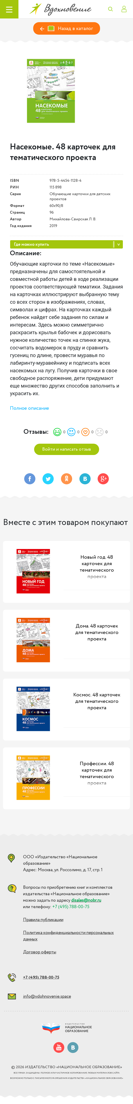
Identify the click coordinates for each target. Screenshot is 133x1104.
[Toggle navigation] (9, 9)
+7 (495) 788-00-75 (41, 977)
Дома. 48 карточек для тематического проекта (96, 633)
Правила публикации (43, 920)
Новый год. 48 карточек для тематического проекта (97, 567)
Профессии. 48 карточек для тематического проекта (97, 773)
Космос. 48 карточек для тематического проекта (96, 701)
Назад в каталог (66, 28)
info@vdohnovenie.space (47, 996)
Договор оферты (39, 952)
